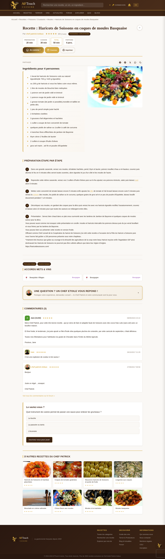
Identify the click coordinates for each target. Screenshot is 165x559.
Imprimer (67, 50)
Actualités (58, 13)
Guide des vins (124, 534)
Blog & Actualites (125, 541)
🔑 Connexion (119, 5)
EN (136, 5)
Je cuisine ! (33, 50)
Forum (69, 13)
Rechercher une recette (105, 538)
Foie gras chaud (29, 264)
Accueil (16, 13)
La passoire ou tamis (36, 425)
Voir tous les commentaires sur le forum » (39, 396)
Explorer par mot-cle (104, 541)
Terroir (38, 13)
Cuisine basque (44, 264)
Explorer (79, 13)
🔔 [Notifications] (129, 4)
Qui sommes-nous (146, 534)
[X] (130, 62)
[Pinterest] (125, 62)
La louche (32, 418)
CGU (141, 545)
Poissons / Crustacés (36, 19)
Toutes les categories (104, 534)
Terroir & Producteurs (127, 538)
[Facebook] (120, 62)
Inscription (143, 548)
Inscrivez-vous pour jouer (39, 440)
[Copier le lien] (140, 62)
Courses (52, 50)
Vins (47, 13)
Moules (50, 19)
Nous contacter (145, 538)
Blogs (97, 13)
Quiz (89, 13)
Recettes (27, 13)
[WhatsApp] (135, 62)
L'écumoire (32, 431)
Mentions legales (146, 541)
